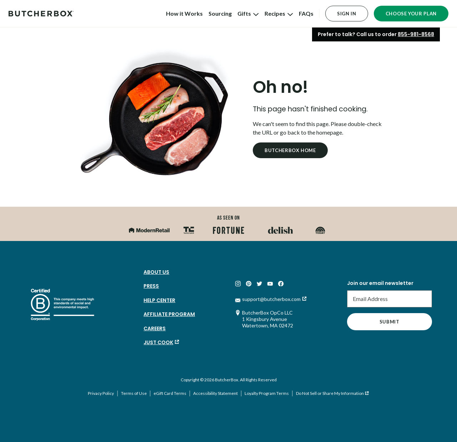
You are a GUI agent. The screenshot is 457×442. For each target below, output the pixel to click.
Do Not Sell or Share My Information (330, 393)
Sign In (346, 13)
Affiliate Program (169, 314)
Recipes (279, 13)
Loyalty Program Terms (267, 393)
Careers (155, 328)
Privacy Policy (101, 393)
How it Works (184, 13)
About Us (156, 272)
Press (151, 286)
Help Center (159, 300)
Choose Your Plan (411, 13)
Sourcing (220, 13)
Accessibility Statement (215, 393)
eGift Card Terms (170, 393)
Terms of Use (134, 393)
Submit (390, 322)
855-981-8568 (416, 34)
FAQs (306, 13)
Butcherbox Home (290, 150)
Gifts (248, 13)
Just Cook (158, 342)
